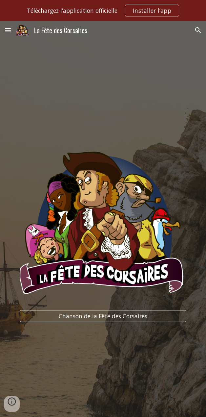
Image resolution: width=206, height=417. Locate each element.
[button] (8, 30)
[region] (103, 10)
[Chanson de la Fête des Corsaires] (103, 316)
